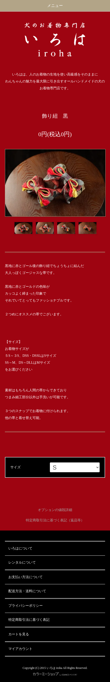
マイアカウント (20, 649)
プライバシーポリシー (25, 605)
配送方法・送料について (27, 591)
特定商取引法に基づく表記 (29, 620)
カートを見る (18, 634)
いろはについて (20, 548)
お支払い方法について (25, 577)
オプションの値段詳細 (55, 510)
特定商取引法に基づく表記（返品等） (55, 520)
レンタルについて (22, 562)
